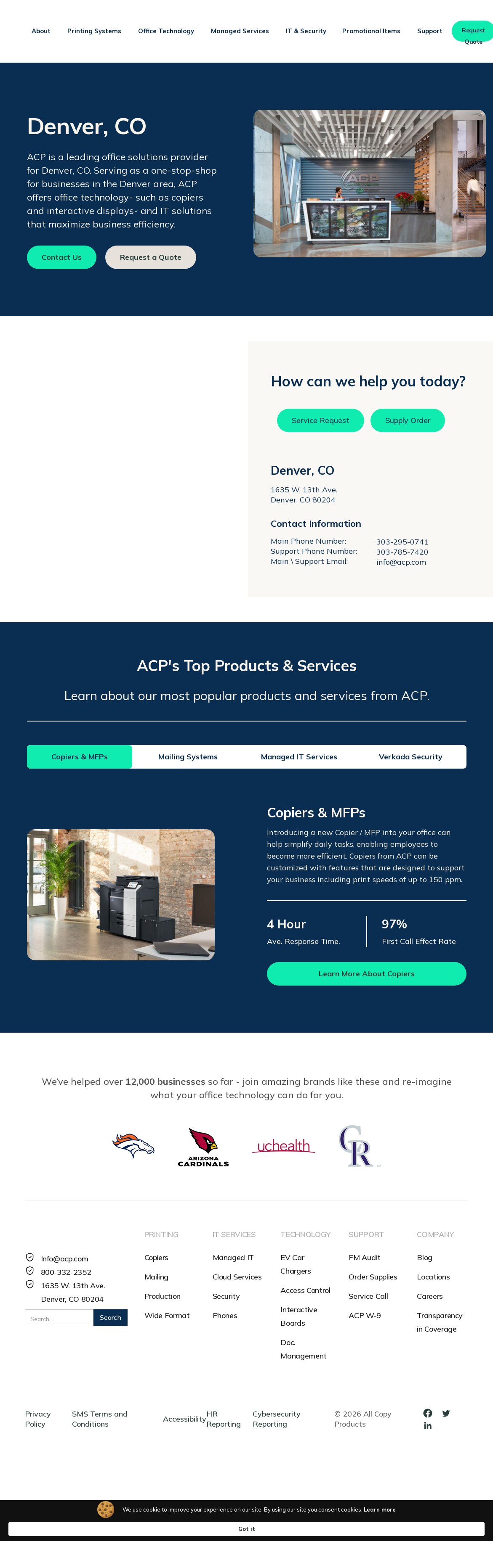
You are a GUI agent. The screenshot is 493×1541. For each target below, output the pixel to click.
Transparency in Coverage (440, 1322)
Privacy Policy (38, 1419)
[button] (41, 31)
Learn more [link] (340, 1528)
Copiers (156, 1257)
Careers (429, 1296)
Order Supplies (373, 1277)
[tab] (80, 757)
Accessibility (184, 1419)
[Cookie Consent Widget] (246, 1528)
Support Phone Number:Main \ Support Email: (314, 556)
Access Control (305, 1290)
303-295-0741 (402, 542)
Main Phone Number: (308, 541)
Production (162, 1296)
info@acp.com (401, 562)
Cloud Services (237, 1277)
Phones (225, 1315)
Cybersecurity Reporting (277, 1419)
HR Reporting (223, 1419)
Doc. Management (303, 1349)
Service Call (368, 1296)
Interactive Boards (298, 1316)
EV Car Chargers (295, 1264)
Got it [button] (419, 1528)
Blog (424, 1257)
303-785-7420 (402, 552)
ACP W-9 (365, 1315)
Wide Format (167, 1315)
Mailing (156, 1277)
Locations (433, 1277)
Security (226, 1296)
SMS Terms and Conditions (100, 1419)
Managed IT (233, 1257)
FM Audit (364, 1257)
